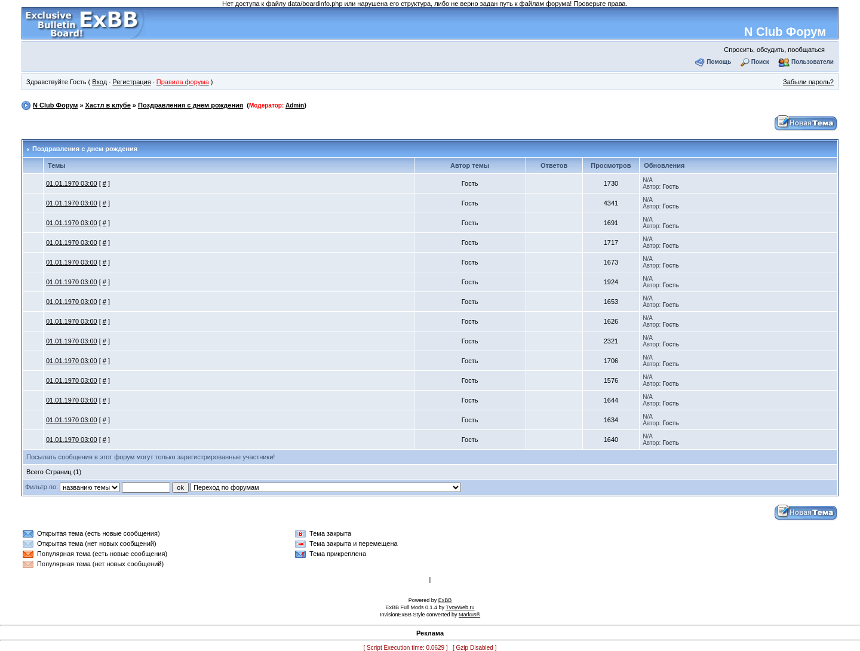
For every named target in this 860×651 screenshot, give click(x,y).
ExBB (445, 600)
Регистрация (131, 81)
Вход (99, 81)
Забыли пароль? (808, 81)
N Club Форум (785, 31)
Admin (294, 105)
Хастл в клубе (108, 105)
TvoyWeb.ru (460, 607)
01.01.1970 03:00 (71, 183)
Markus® (469, 615)
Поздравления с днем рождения (190, 105)
